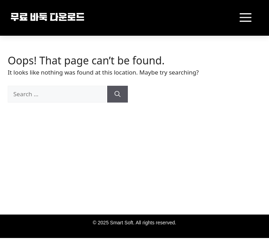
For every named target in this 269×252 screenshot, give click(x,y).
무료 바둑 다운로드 (48, 18)
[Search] (117, 94)
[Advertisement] (74, 164)
